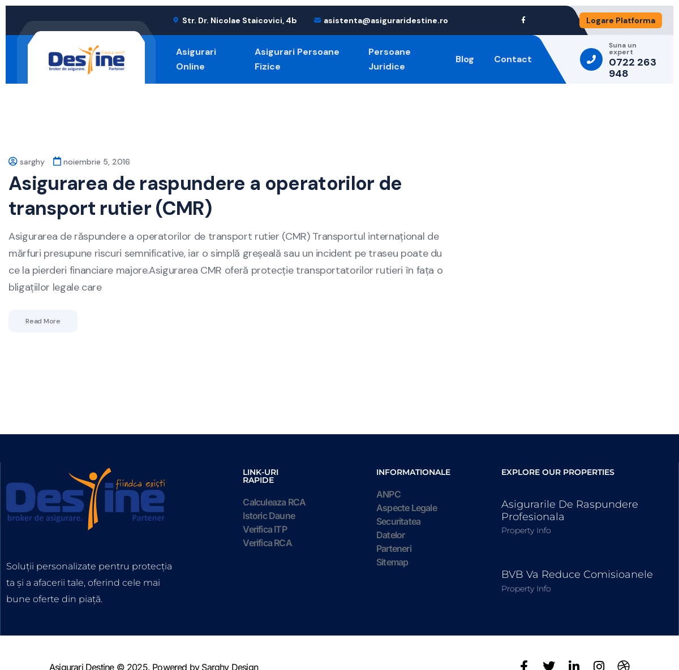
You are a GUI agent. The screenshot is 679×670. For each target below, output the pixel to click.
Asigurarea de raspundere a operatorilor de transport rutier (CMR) (205, 196)
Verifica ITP (264, 529)
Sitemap (392, 562)
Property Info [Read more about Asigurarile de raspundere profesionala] (526, 530)
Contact (513, 59)
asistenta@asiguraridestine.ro (386, 20)
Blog (464, 59)
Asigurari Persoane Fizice (297, 59)
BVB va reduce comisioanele (577, 574)
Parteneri (393, 548)
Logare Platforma (620, 20)
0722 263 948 (632, 68)
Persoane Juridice (389, 59)
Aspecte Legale (406, 507)
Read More (43, 321)
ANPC (388, 494)
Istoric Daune (269, 515)
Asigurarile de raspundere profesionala (569, 510)
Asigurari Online (196, 59)
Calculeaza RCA (274, 502)
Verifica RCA (267, 542)
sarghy (32, 162)
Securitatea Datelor (398, 528)
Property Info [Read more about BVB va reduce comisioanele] (526, 588)
